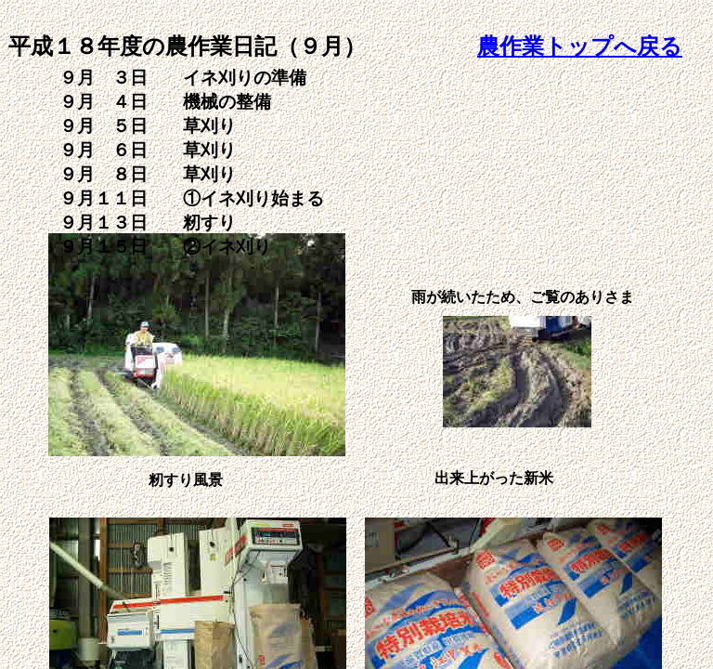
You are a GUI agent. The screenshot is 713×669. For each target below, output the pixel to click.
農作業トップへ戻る (579, 46)
